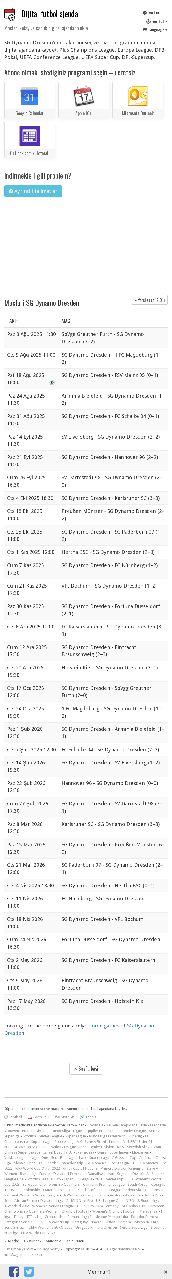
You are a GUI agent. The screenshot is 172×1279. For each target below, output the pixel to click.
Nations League (63, 1147)
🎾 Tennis (88, 1117)
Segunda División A (133, 1174)
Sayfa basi (86, 1068)
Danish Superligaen (113, 1152)
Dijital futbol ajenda (49, 13)
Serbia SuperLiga (134, 1227)
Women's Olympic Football (114, 1211)
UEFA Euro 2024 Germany (98, 1206)
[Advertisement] (86, 244)
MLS (120, 1147)
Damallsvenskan (101, 1174)
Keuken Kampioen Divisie (126, 1125)
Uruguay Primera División (96, 1227)
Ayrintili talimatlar (33, 191)
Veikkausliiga (14, 1158)
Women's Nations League (53, 1206)
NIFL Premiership (109, 1179)
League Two (76, 1158)
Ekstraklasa (85, 1152)
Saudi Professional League (99, 1190)
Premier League (133, 1131)
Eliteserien (140, 1152)
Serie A (154, 1131)
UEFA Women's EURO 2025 (50, 1227)
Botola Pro (152, 1195)
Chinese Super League (22, 1152)
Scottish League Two (44, 1179)
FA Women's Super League (108, 1163)
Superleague (75, 1136)
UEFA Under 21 (140, 1141)
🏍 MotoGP (64, 1117)
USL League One (109, 1200)
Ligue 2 (62, 1200)
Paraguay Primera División (93, 1222)
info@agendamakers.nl (23, 1254)
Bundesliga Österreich (107, 1136)
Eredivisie (95, 1125)
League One (38, 1158)
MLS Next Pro (82, 1200)
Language (154, 29)
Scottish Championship (64, 1163)
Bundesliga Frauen (35, 1174)
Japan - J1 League (78, 1179)
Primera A (117, 1141)
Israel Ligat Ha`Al (58, 1152)
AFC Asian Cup (133, 1206)
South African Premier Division (28, 1200)
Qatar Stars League (59, 1190)
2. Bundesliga (148, 1200)
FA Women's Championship (84, 1195)
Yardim (150, 12)
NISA (130, 1200)
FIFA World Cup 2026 (38, 1233)
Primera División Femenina (122, 1168)
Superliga (12, 1136)
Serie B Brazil (14, 1227)
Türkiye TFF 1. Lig (27, 1217)
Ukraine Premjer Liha (111, 1217)
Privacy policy (48, 1249)
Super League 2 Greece (108, 1158)
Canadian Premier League (104, 1184)
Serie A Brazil (95, 1141)
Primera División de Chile (138, 1222)
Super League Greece (48, 1141)
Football (156, 21)
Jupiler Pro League (102, 1131)
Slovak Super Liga (28, 1163)
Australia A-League (125, 1195)
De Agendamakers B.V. (122, 1249)
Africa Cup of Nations (80, 1168)
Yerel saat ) (150, 300)
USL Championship (24, 1190)
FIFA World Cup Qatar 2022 (37, 1168)
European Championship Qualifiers (51, 1184)
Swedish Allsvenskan (144, 1147)
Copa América (141, 1158)
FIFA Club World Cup (52, 1222)
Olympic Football (75, 1211)
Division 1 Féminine (68, 1174)
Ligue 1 (79, 1131)
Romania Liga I (80, 1217)
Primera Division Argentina (25, 1147)
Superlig (135, 1136)
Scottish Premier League (42, 1136)
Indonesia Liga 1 (137, 1190)
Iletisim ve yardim (18, 1249)
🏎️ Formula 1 (38, 1117)
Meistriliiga (149, 1211)
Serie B (56, 1158)
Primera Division (35, 1131)
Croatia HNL (54, 1217)
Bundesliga (61, 1131)
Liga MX (75, 1141)
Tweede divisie (16, 1206)
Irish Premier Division (96, 1147)
